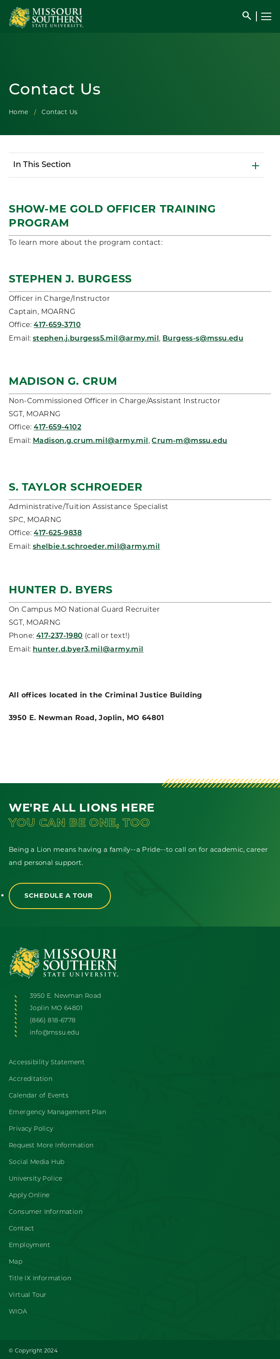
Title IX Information (40, 1278)
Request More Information (51, 1146)
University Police (35, 1179)
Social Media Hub (36, 1162)
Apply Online (29, 1195)
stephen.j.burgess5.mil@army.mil (96, 338)
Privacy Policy (31, 1129)
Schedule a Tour (59, 895)
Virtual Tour (28, 1295)
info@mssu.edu (54, 1033)
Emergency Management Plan (57, 1112)
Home (18, 112)
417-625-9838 (58, 533)
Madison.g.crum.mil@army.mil (91, 441)
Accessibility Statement (47, 1062)
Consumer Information (46, 1212)
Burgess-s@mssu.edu (202, 338)
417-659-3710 (57, 325)
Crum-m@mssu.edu (189, 441)
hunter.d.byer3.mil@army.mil (88, 649)
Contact (22, 1229)
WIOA (18, 1312)
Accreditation (30, 1079)
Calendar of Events (39, 1096)
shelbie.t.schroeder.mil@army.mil (96, 547)
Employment (29, 1245)
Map (15, 1262)
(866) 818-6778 (53, 1021)
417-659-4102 (57, 427)
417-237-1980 (59, 636)
